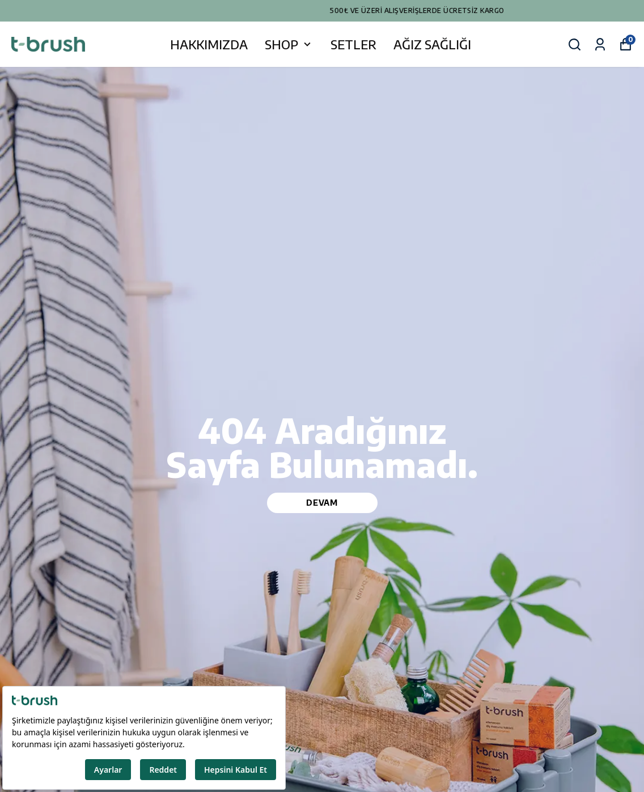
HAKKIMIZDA (209, 44)
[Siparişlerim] (600, 44)
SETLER (353, 44)
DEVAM (322, 502)
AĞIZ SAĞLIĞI (432, 44)
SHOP (289, 44)
